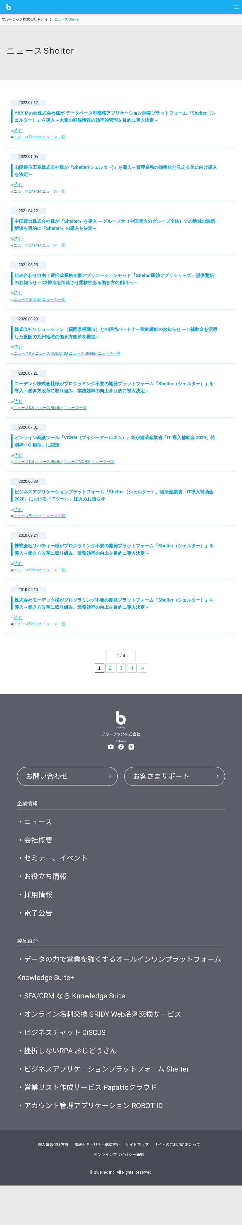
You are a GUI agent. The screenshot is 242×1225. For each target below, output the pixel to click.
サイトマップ (137, 1184)
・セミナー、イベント (57, 867)
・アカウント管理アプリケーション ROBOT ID (99, 1144)
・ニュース (37, 825)
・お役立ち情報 (45, 887)
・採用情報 (37, 908)
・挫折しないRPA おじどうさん (73, 1081)
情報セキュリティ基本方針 (97, 1184)
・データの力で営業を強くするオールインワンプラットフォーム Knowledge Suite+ (117, 988)
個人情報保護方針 (53, 1184)
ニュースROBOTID (51, 353)
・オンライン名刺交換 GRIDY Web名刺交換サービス (110, 1040)
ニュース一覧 (53, 137)
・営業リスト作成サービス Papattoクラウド (96, 1123)
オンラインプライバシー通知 (119, 1194)
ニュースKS (23, 353)
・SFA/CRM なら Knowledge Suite (77, 1019)
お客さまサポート (166, 777)
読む (18, 130)
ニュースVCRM (77, 461)
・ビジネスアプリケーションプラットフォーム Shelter (114, 1102)
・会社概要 (37, 846)
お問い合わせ (51, 777)
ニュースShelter (27, 137)
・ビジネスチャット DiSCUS (67, 1061)
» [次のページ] (143, 668)
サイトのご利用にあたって (177, 1184)
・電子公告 (37, 929)
